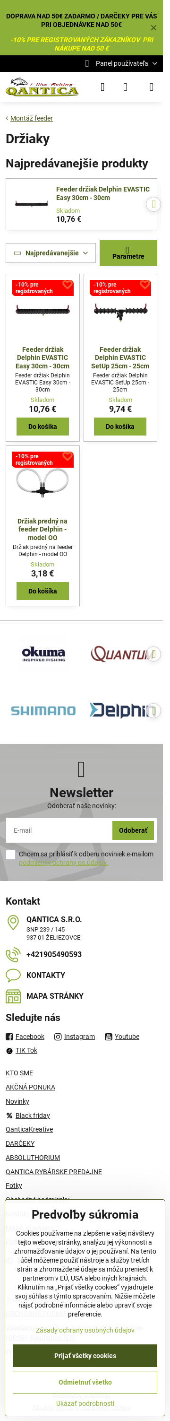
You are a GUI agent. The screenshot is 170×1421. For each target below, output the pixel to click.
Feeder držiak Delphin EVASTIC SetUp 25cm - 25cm (120, 358)
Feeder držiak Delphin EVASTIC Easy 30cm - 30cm (103, 193)
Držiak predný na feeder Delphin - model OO (42, 529)
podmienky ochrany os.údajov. (63, 862)
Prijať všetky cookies (85, 1356)
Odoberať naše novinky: (81, 806)
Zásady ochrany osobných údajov (85, 1330)
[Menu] (151, 87)
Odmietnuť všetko (85, 1382)
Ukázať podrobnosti (85, 1403)
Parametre (128, 252)
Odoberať (133, 830)
